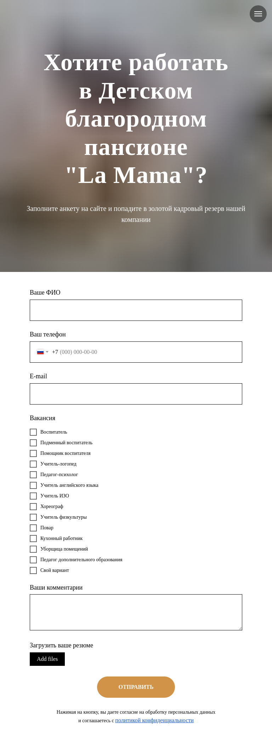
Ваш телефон (48, 334)
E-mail (38, 376)
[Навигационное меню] (258, 13)
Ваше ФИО (45, 292)
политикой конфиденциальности (154, 720)
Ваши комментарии (56, 587)
